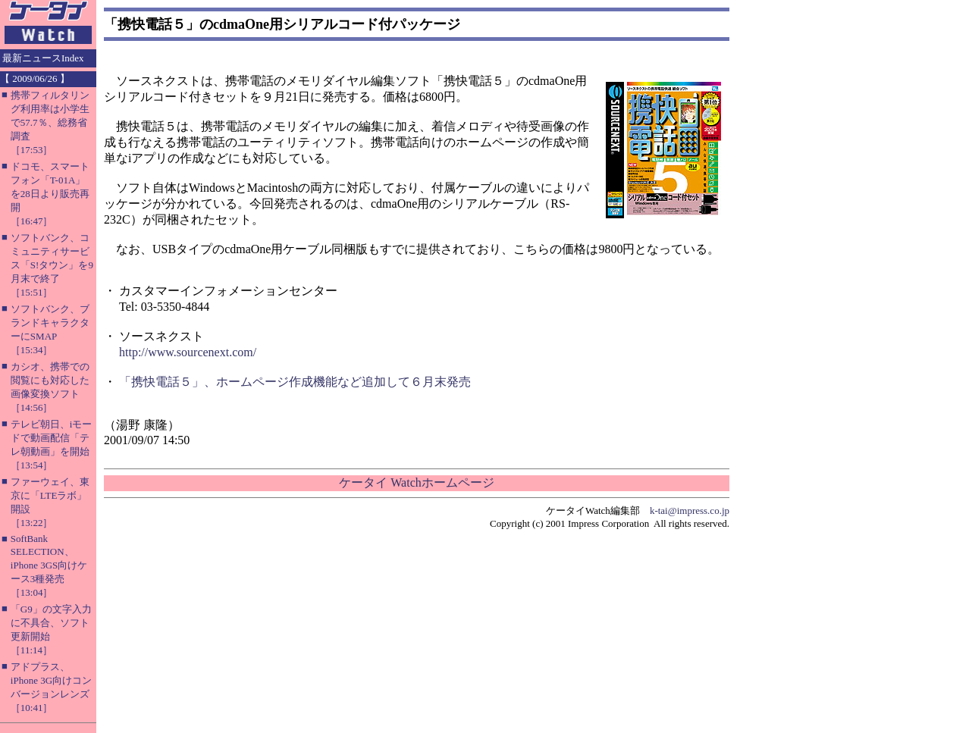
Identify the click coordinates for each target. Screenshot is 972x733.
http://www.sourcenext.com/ (187, 352)
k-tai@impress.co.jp (689, 510)
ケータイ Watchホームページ (416, 482)
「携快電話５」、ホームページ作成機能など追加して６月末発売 (295, 381)
